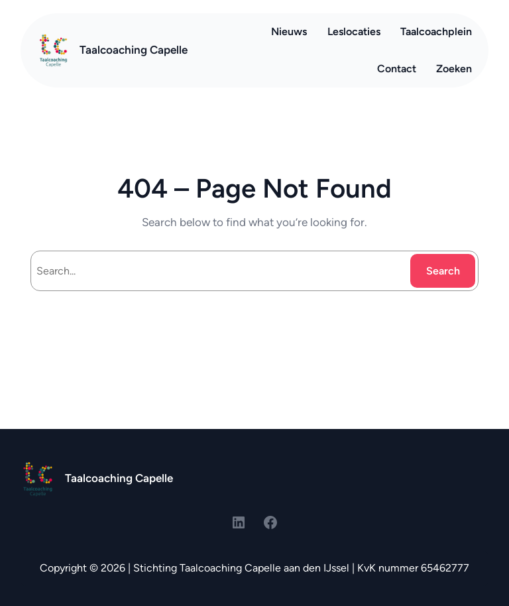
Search (443, 271)
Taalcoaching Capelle (134, 49)
